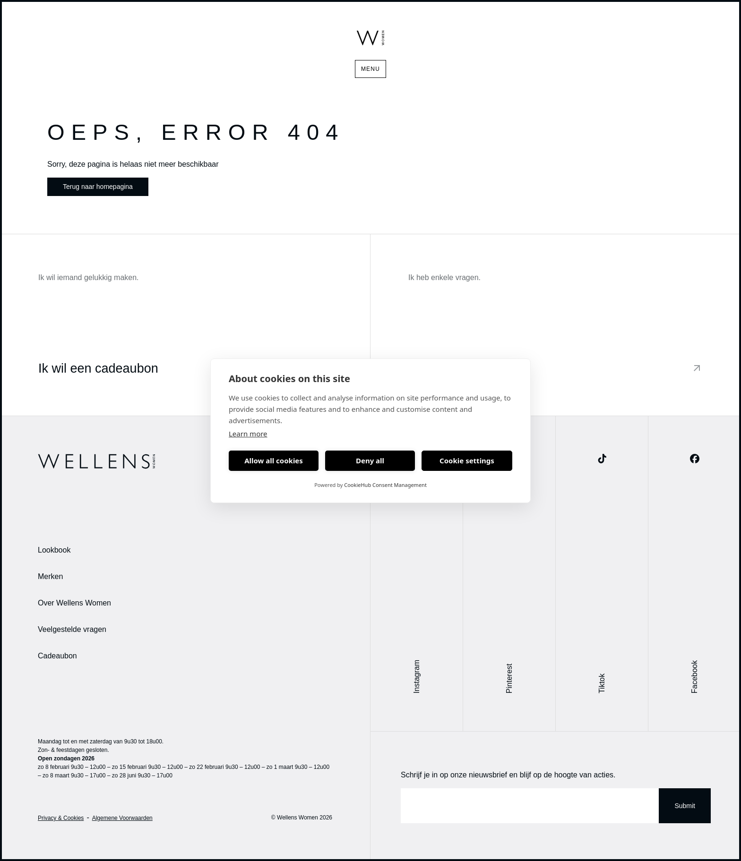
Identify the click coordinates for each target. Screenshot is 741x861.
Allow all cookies (273, 460)
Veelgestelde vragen (72, 629)
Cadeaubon (57, 656)
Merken (50, 576)
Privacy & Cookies (61, 818)
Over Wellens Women (74, 603)
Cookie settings (466, 460)
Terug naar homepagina (98, 186)
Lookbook (54, 550)
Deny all (370, 460)
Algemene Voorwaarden (122, 818)
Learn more (248, 433)
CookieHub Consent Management (385, 484)
